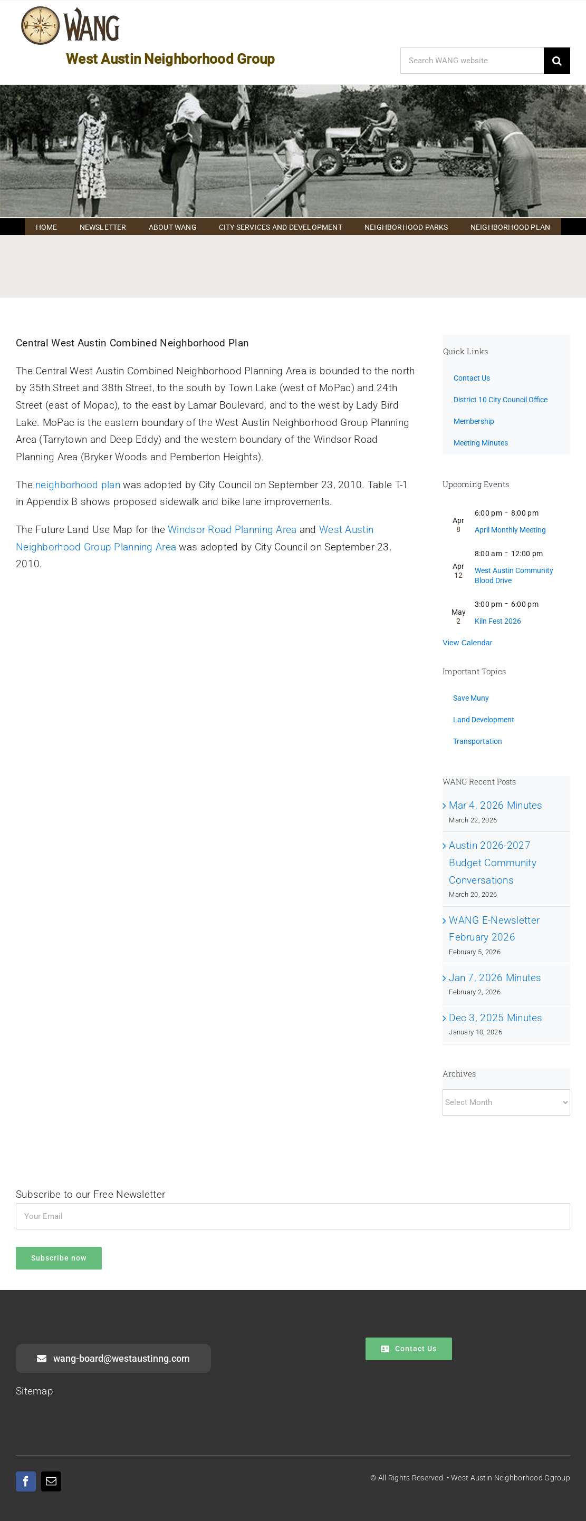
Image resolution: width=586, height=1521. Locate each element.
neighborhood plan (77, 485)
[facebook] (26, 1481)
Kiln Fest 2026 (498, 621)
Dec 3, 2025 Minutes (495, 1018)
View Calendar (468, 642)
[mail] (51, 1481)
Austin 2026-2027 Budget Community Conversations (492, 862)
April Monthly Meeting (510, 530)
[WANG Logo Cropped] (70, 8)
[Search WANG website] (472, 60)
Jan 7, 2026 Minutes (495, 978)
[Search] (557, 60)
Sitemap (34, 1391)
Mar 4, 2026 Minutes (495, 805)
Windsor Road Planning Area (232, 530)
